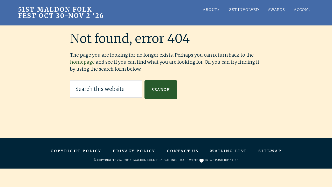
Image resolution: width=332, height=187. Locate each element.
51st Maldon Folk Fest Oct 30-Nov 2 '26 (61, 12)
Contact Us (183, 151)
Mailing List (228, 151)
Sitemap (270, 151)
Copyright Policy (76, 151)
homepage (82, 62)
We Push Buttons (224, 160)
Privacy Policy (134, 151)
